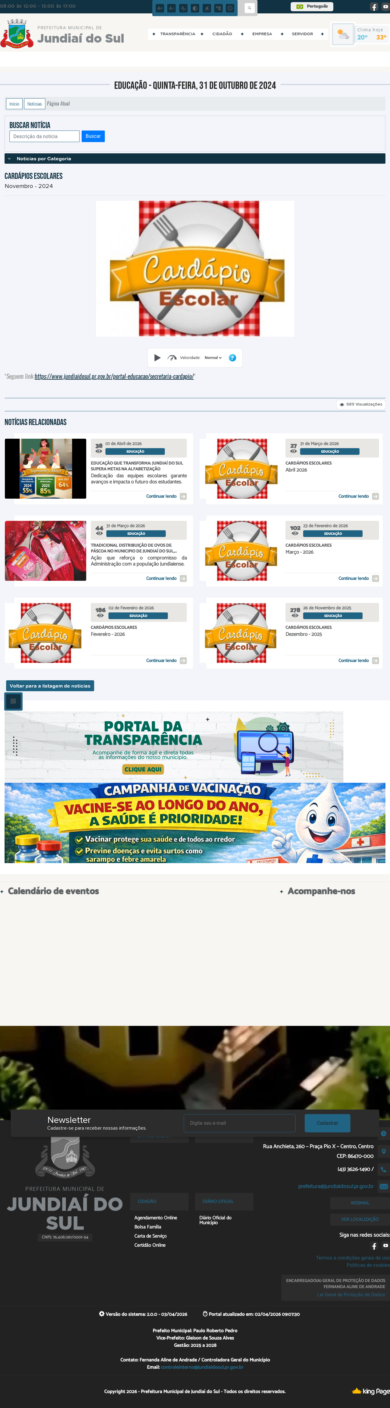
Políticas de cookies (368, 1265)
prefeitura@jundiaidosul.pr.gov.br (336, 1186)
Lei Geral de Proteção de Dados (351, 1295)
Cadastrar (327, 1123)
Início (14, 104)
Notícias (34, 104)
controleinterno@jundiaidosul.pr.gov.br (202, 1367)
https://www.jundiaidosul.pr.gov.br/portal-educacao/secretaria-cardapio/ (114, 376)
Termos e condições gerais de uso (353, 1258)
